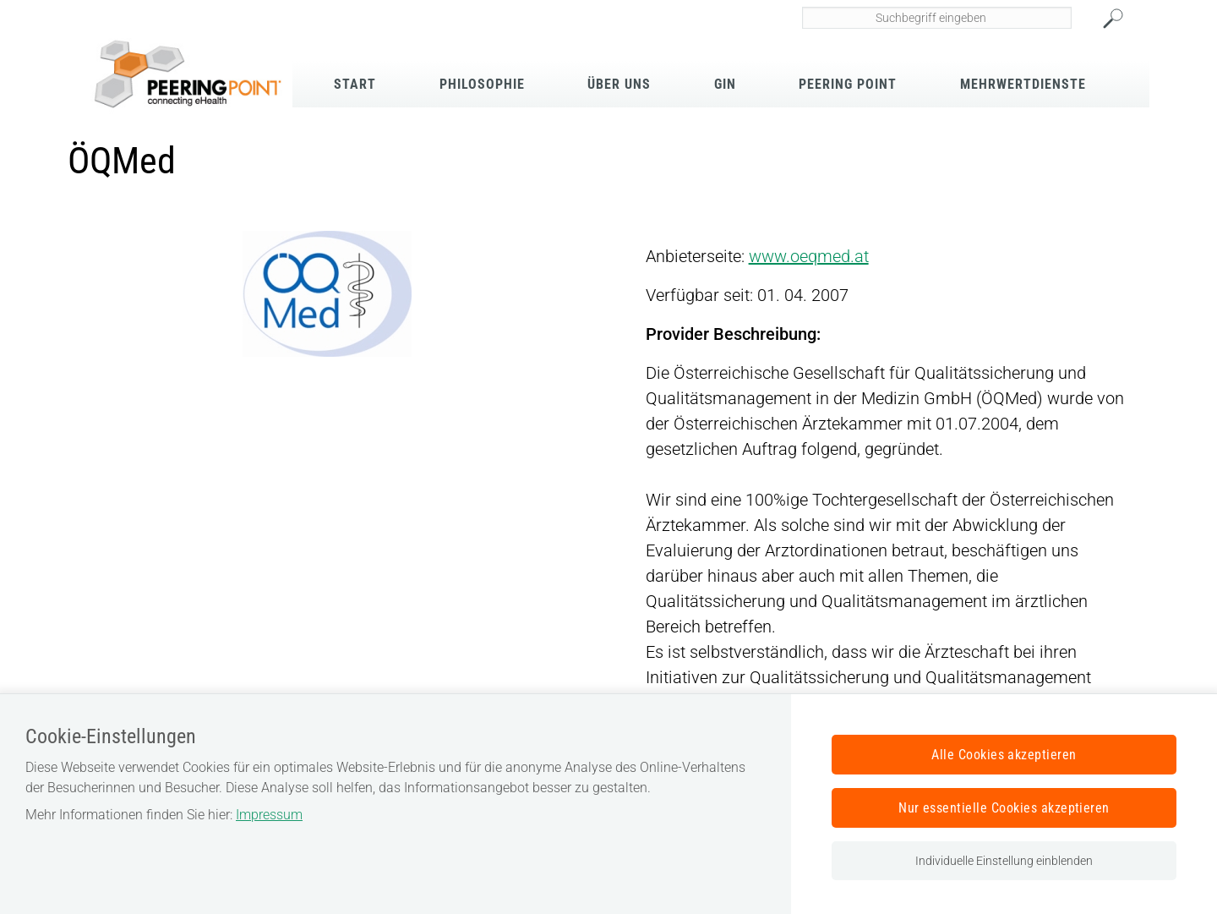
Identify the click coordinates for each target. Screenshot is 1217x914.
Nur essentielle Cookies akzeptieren (1004, 808)
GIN (725, 84)
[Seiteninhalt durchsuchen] (937, 18)
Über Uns (619, 84)
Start (355, 84)
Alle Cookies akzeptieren (1004, 755)
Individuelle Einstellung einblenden (1004, 860)
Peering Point (848, 84)
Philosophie (482, 84)
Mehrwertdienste (1023, 84)
